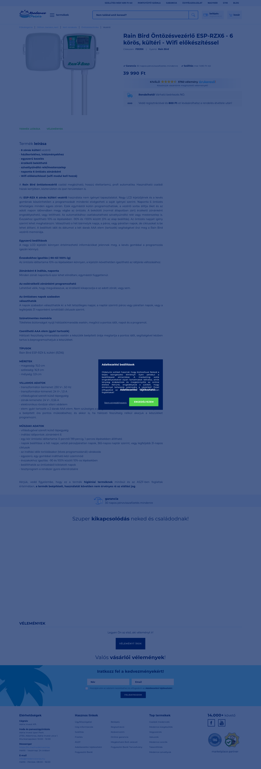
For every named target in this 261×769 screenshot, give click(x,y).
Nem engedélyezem (115, 402)
